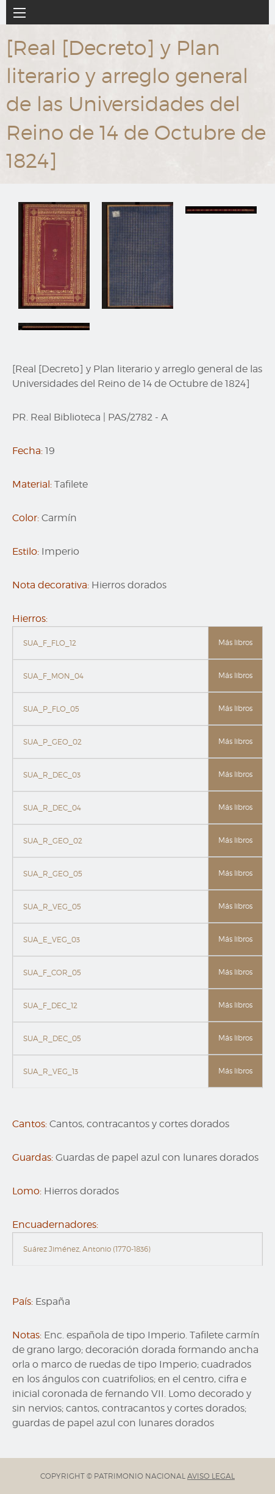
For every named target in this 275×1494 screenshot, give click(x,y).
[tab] (137, 643)
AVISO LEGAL (211, 1476)
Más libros (235, 642)
